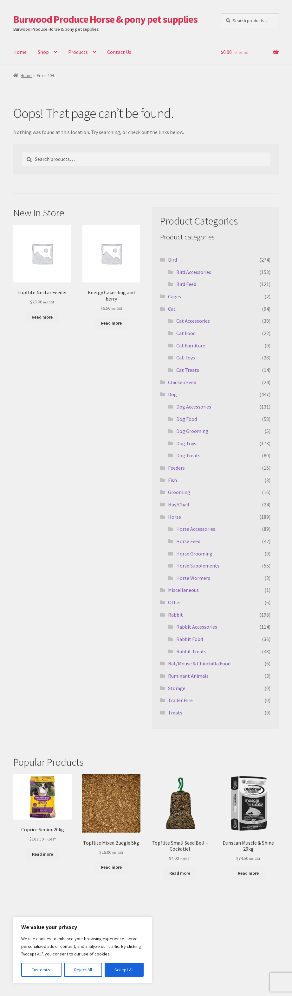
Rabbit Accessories (196, 627)
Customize (41, 970)
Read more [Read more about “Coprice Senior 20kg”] (42, 854)
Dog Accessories (193, 406)
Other (174, 602)
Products (78, 52)
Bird (172, 260)
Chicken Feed (182, 382)
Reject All (83, 970)
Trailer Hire (180, 700)
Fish (172, 480)
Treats (175, 712)
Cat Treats (187, 370)
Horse (174, 517)
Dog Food (186, 419)
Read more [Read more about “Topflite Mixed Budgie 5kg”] (111, 867)
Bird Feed (186, 284)
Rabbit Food (189, 639)
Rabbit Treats (191, 651)
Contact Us (119, 52)
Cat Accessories (193, 321)
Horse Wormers (193, 578)
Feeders (176, 468)
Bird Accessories (193, 272)
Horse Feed (188, 541)
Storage (176, 688)
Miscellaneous (183, 590)
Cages (174, 296)
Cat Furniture (190, 345)
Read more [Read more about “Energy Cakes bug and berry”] (111, 323)
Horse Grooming (194, 553)
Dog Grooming (192, 431)
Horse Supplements (197, 565)
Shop (43, 52)
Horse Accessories (195, 529)
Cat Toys (185, 357)
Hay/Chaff (178, 504)
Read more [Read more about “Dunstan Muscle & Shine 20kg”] (248, 873)
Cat (172, 309)
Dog (172, 394)
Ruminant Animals (188, 676)
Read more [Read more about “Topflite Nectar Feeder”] (42, 317)
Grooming (179, 492)
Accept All (123, 970)
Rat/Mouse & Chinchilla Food (199, 663)
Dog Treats (188, 455)
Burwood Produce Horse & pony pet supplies (105, 19)
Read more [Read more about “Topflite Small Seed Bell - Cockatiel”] (179, 873)
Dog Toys (186, 443)
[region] (82, 950)
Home (20, 52)
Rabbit (175, 615)
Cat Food (186, 333)
